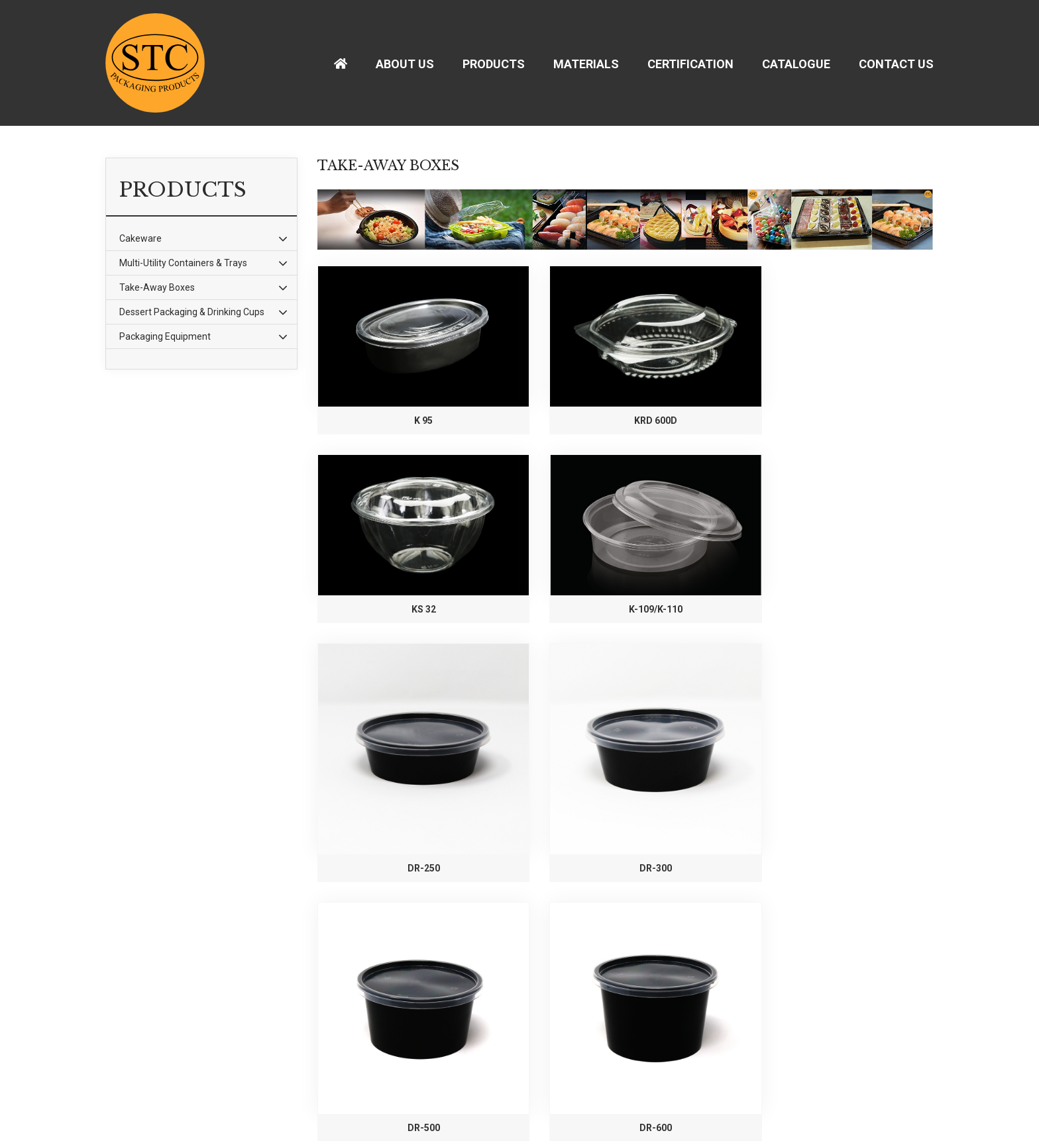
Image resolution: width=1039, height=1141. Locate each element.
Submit (566, 1084)
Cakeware (140, 238)
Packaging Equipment (165, 336)
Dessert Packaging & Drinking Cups (191, 312)
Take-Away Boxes (157, 287)
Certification (690, 64)
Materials (586, 64)
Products (494, 64)
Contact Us (896, 64)
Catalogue (796, 64)
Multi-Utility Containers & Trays (183, 263)
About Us (405, 64)
